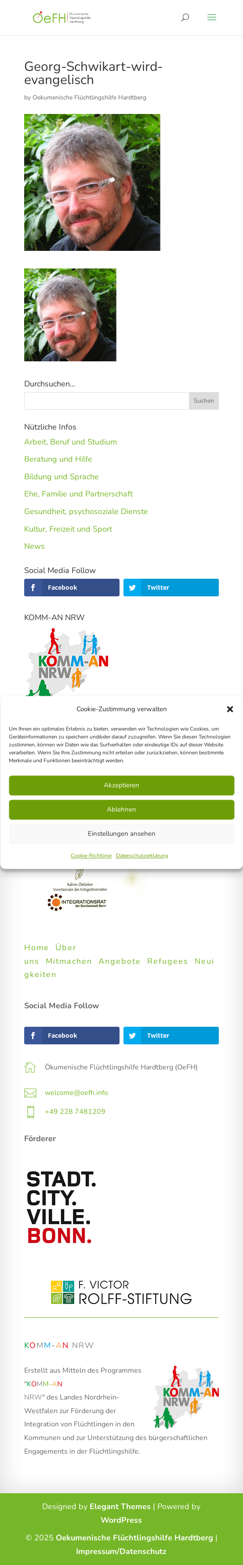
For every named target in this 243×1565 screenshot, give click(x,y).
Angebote (119, 961)
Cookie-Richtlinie (91, 855)
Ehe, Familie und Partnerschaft (78, 494)
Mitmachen (69, 961)
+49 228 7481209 (75, 1112)
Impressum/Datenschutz (121, 1551)
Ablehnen (121, 809)
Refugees (168, 961)
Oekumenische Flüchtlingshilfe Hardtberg (89, 97)
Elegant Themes (120, 1506)
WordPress (121, 1520)
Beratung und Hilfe (58, 459)
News (34, 546)
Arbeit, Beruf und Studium (70, 442)
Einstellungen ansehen (122, 834)
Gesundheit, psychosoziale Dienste (86, 511)
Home (36, 947)
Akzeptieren (121, 785)
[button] (229, 709)
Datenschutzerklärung (142, 855)
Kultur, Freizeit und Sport (68, 529)
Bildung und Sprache (61, 476)
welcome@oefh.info (76, 1093)
